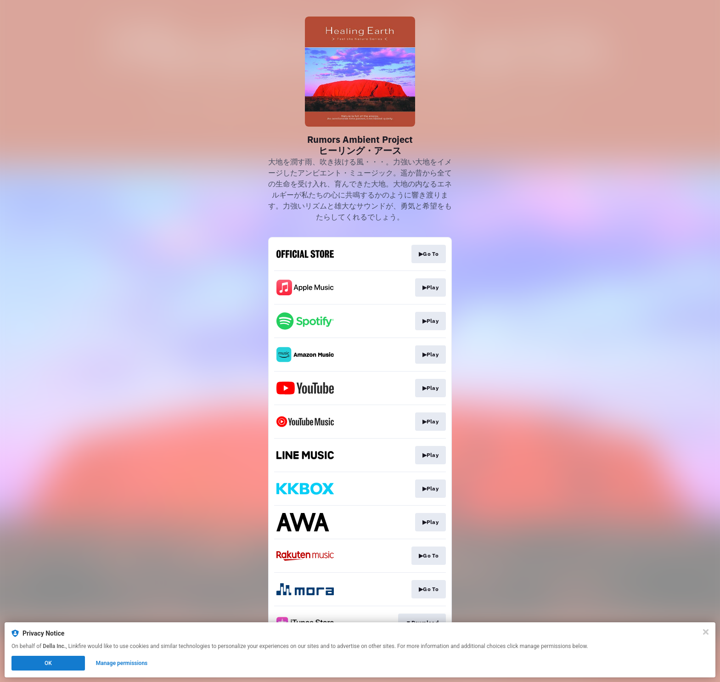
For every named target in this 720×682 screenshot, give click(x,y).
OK (48, 663)
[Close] (705, 632)
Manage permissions (122, 663)
